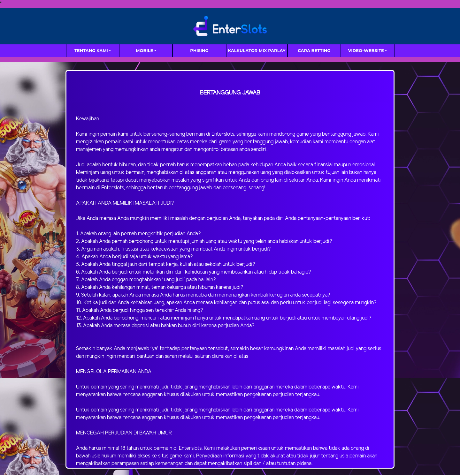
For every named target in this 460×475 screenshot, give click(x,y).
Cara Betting (314, 50)
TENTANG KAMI (91, 50)
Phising (199, 50)
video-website (366, 50)
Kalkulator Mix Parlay (257, 50)
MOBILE (144, 50)
